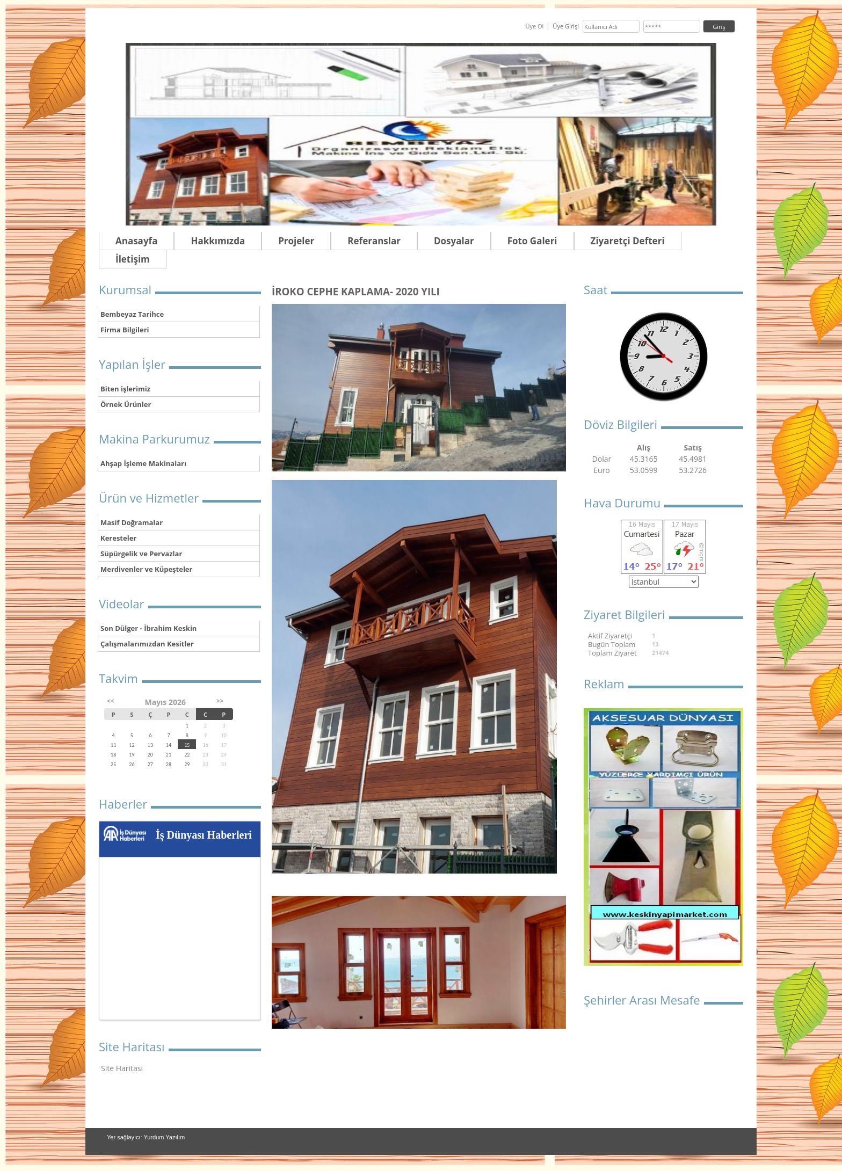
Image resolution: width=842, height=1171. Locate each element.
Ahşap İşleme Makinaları (143, 463)
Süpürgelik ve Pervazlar (141, 553)
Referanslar (374, 241)
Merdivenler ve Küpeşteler (146, 569)
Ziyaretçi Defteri (628, 241)
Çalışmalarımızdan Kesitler (147, 644)
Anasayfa (136, 241)
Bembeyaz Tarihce (132, 314)
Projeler (296, 241)
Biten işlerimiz (125, 389)
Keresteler (118, 538)
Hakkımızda (218, 241)
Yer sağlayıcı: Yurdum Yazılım (146, 1137)
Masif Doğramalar (131, 522)
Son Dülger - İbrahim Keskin (148, 628)
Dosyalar (454, 241)
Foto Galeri (532, 241)
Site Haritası (122, 1068)
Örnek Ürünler (125, 404)
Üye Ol (534, 26)
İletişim (132, 259)
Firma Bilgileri (124, 329)
